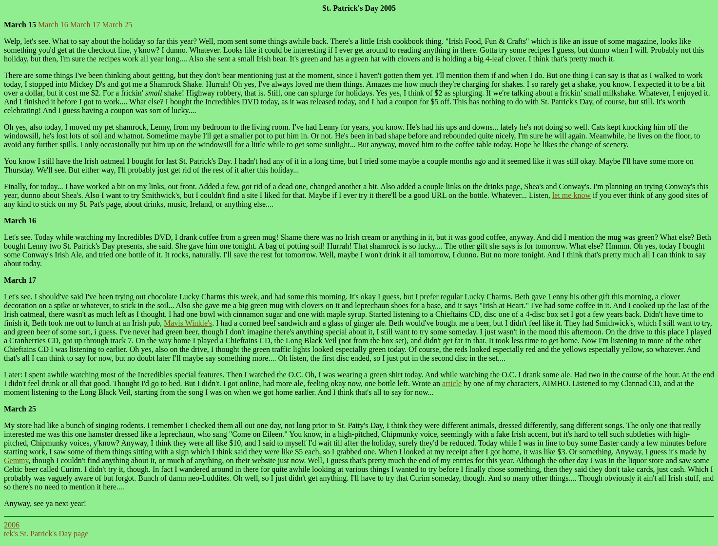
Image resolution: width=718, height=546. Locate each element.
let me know (571, 195)
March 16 (53, 24)
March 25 (117, 24)
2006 (11, 525)
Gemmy (16, 460)
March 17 (85, 24)
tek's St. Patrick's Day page (46, 533)
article (452, 383)
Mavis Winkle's (188, 323)
